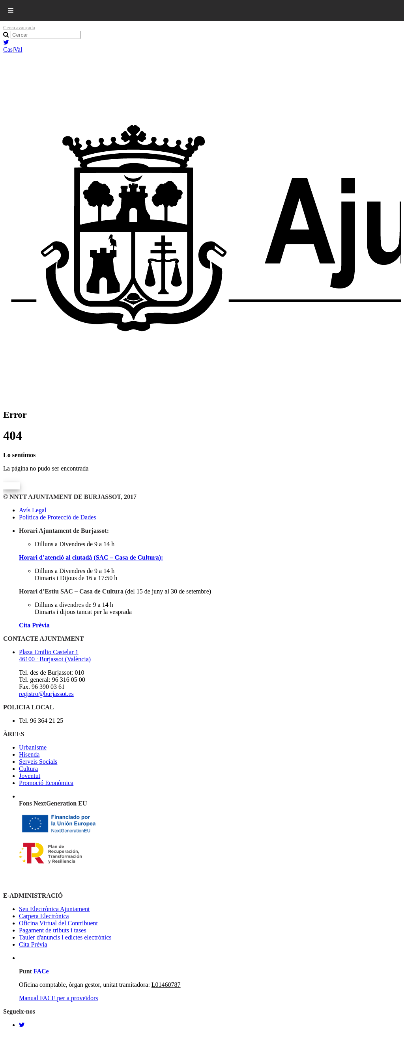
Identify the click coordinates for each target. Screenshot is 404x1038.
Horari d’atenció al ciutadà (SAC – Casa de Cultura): (91, 557)
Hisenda (29, 754)
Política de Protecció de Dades (57, 517)
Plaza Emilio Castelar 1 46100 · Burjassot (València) (55, 655)
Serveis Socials (38, 761)
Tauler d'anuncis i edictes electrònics (65, 937)
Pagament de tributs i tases (52, 930)
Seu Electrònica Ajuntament (54, 909)
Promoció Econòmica (46, 782)
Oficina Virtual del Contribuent (58, 923)
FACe (41, 971)
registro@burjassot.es (46, 693)
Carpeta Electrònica (44, 916)
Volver (11, 485)
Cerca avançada (19, 27)
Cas (8, 49)
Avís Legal (32, 510)
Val (18, 49)
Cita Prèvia (34, 625)
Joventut (29, 775)
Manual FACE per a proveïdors (58, 998)
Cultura (28, 768)
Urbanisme (33, 747)
